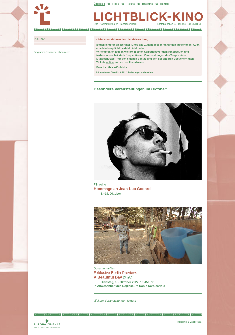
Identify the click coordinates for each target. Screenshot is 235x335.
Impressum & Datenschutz (189, 322)
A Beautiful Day (115, 274)
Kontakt (164, 3)
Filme (115, 3)
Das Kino (147, 3)
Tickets (130, 3)
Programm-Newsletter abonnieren (52, 52)
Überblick (99, 3)
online (110, 62)
